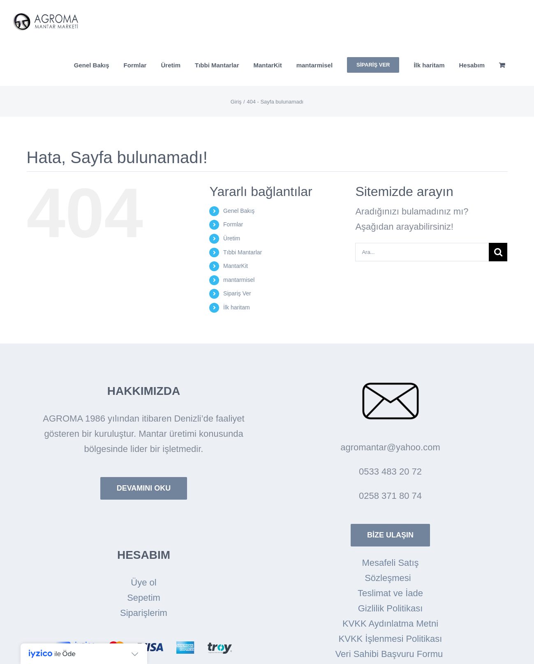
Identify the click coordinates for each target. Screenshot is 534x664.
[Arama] (498, 252)
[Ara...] (422, 252)
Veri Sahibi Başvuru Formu (390, 654)
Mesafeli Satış (390, 563)
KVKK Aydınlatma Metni (390, 623)
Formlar (233, 224)
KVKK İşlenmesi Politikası (390, 639)
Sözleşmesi (390, 578)
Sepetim (143, 598)
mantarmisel (238, 280)
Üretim (231, 238)
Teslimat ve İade (390, 593)
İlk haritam (236, 307)
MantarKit (235, 266)
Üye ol (143, 582)
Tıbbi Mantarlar (242, 252)
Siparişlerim (143, 613)
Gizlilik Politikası (390, 608)
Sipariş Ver (237, 293)
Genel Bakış (238, 211)
